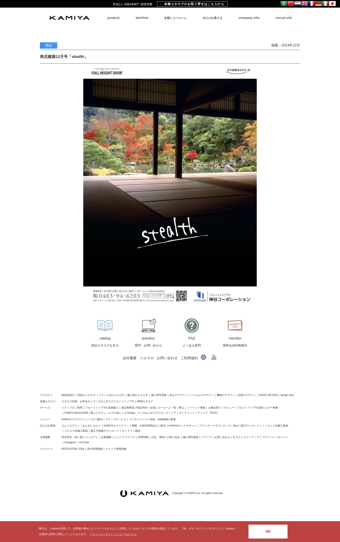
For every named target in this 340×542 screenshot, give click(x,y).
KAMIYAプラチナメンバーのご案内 (82, 419)
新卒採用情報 (95, 448)
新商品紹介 (68, 395)
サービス (45, 407)
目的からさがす (86, 395)
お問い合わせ (167, 358)
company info (249, 18)
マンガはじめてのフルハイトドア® (113, 401)
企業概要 (45, 437)
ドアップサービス (115, 419)
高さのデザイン (179, 395)
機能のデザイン (226, 395)
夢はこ (183, 407)
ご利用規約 (189, 358)
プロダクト (46, 395)
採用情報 (143, 437)
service (142, 18)
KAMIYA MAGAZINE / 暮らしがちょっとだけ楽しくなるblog (99, 412)
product (114, 18)
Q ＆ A (236, 437)
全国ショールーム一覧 (163, 407)
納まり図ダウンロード (246, 425)
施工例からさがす (137, 395)
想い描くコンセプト (86, 437)
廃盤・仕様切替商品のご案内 (149, 425)
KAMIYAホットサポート (182, 425)
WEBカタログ (145, 401)
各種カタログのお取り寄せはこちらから (192, 4)
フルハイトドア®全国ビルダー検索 (257, 407)
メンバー (45, 419)
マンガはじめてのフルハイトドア (156, 412)
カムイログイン (71, 425)
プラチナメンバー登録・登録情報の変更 (152, 419)
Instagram (70, 442)
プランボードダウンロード (214, 425)
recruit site (283, 18)
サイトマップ (251, 437)
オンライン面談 (131, 430)
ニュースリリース (124, 437)
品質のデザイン (247, 395)
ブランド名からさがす (111, 395)
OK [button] (268, 531)
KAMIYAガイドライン (116, 425)
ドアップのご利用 (72, 407)
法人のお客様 (48, 425)
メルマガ (147, 358)
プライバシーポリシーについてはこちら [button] (113, 534)
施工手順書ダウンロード (105, 430)
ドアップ (206, 437)
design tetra (287, 395)
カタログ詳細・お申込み (76, 401)
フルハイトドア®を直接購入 (101, 407)
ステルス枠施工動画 (76, 430)
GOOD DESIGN (268, 395)
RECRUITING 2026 (73, 448)
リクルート (46, 448)
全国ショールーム (175, 18)
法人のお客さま (212, 18)
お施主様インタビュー (221, 407)
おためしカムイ (92, 425)
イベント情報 (197, 407)
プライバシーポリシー (275, 437)
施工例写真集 (159, 395)
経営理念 (67, 437)
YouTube (84, 442)
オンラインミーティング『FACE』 (199, 412)
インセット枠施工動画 (275, 425)
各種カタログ (48, 401)
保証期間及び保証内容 (134, 407)
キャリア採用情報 (116, 448)
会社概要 (130, 358)
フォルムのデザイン (202, 395)
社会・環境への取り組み (165, 437)
